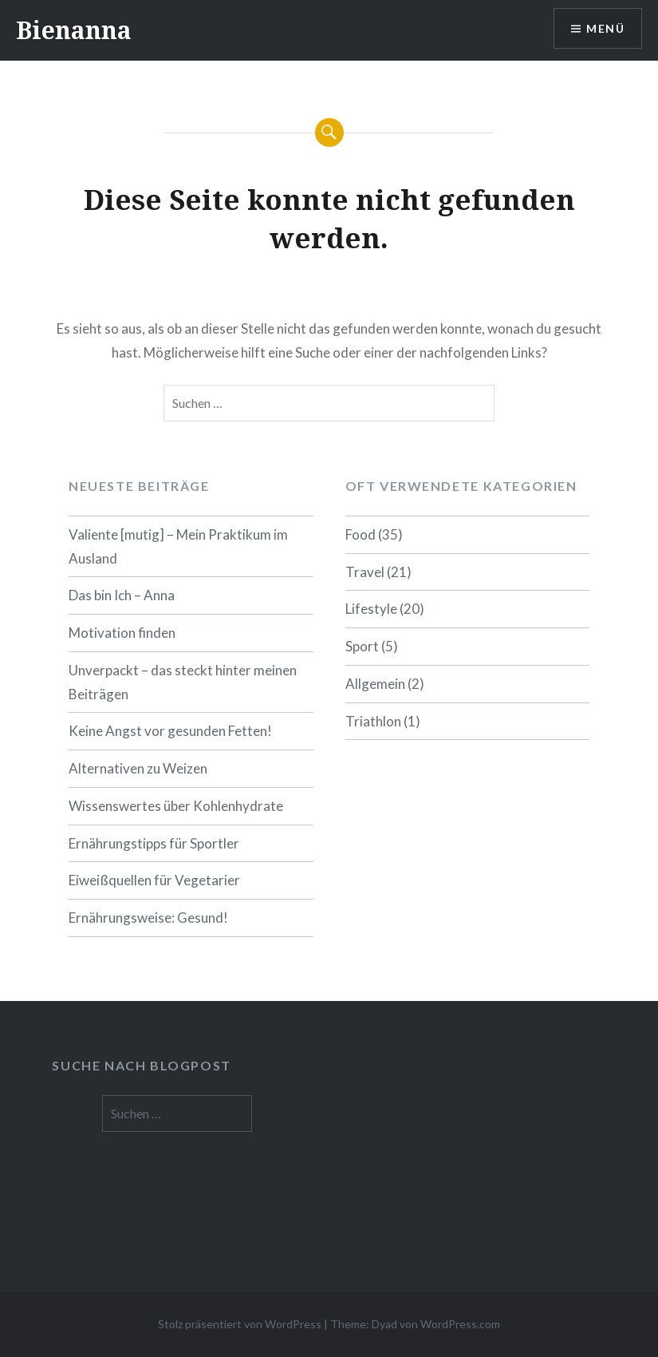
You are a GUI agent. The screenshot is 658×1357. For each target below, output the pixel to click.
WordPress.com (460, 1324)
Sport (362, 646)
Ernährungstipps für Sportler (154, 843)
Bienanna (74, 30)
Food (360, 534)
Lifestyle (371, 608)
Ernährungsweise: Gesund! (148, 917)
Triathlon (373, 721)
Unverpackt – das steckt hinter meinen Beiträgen (183, 682)
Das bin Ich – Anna (122, 595)
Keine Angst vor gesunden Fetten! (170, 730)
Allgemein (375, 683)
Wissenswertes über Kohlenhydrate (176, 805)
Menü (605, 28)
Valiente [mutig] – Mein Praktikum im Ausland (178, 546)
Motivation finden (122, 632)
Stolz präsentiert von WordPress (239, 1324)
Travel (364, 572)
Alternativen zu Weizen (138, 768)
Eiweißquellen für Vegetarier (154, 880)
